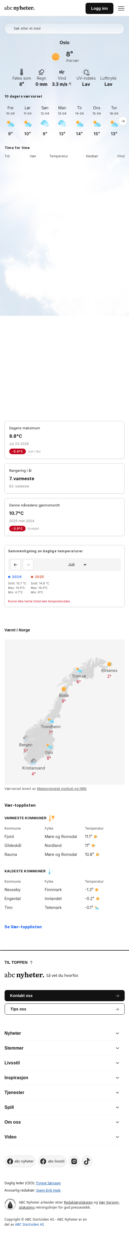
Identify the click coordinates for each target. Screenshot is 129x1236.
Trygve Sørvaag (48, 1183)
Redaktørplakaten (78, 1202)
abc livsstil (52, 1161)
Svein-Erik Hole (48, 1190)
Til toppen (18, 962)
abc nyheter (20, 1161)
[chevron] (91, 1033)
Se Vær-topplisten (23, 926)
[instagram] (74, 1161)
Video (10, 1137)
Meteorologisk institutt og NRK (62, 789)
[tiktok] (87, 1161)
